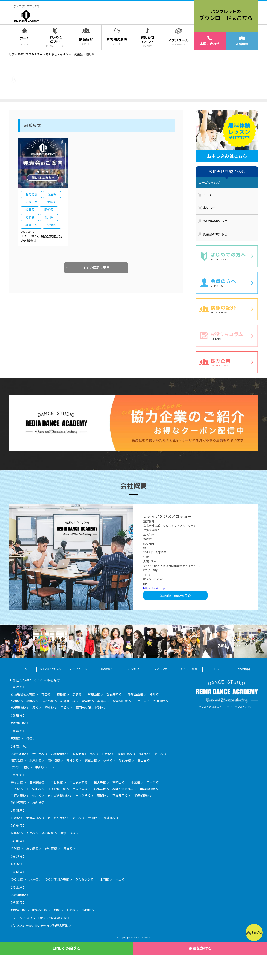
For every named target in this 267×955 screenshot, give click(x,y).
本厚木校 (35, 760)
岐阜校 (15, 833)
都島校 (61, 694)
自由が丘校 (82, 796)
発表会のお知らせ (215, 234)
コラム (216, 669)
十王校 (119, 879)
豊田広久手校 (57, 818)
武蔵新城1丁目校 (83, 754)
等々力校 (17, 782)
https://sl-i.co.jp (154, 588)
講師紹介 (106, 669)
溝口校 (158, 754)
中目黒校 (57, 782)
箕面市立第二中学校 (89, 708)
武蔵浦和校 (18, 895)
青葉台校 (91, 760)
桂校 (29, 738)
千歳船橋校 (141, 796)
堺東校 (49, 708)
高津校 (143, 754)
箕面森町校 (113, 694)
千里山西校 (135, 694)
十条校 (135, 782)
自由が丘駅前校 (58, 796)
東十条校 (152, 782)
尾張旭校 (109, 818)
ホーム (22, 669)
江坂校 (64, 708)
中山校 (39, 767)
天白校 (76, 818)
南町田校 (118, 782)
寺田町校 (159, 701)
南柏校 (86, 910)
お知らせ (209, 208)
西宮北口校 (18, 723)
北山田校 (143, 760)
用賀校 (101, 796)
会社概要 (244, 669)
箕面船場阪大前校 (23, 694)
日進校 (15, 818)
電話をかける (200, 948)
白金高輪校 (36, 782)
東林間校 (72, 760)
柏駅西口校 (39, 910)
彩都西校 (94, 694)
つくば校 (17, 879)
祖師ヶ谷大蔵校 (123, 789)
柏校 (57, 910)
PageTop (257, 932)
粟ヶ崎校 (32, 848)
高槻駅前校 (18, 708)
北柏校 (70, 910)
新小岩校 (100, 789)
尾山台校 (38, 802)
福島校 (101, 701)
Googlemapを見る (175, 595)
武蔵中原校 (124, 754)
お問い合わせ (209, 40)
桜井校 (153, 694)
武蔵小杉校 (18, 754)
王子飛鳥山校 (57, 789)
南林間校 (54, 760)
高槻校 (15, 701)
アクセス (133, 669)
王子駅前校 (33, 789)
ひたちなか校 (84, 879)
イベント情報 (189, 669)
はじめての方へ (50, 669)
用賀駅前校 (147, 789)
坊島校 (76, 694)
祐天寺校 (100, 782)
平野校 (30, 701)
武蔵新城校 (58, 754)
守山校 (92, 818)
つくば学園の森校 (57, 879)
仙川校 (36, 796)
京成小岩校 (79, 789)
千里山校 (140, 701)
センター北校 (20, 767)
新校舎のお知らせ (215, 221)
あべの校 (48, 701)
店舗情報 (241, 41)
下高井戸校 (119, 796)
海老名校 (17, 760)
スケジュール (78, 669)
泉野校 (67, 848)
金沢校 (15, 848)
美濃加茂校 (67, 833)
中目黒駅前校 (78, 782)
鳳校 (35, 708)
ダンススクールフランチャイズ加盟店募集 (39, 925)
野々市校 (51, 848)
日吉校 (106, 754)
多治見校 (48, 833)
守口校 (45, 694)
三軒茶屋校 (18, 796)
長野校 (15, 864)
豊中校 (86, 701)
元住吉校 (38, 754)
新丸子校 (125, 760)
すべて (207, 195)
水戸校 (33, 879)
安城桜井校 (33, 818)
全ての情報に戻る (96, 267)
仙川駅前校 (18, 802)
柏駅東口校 (18, 910)
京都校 (15, 738)
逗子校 (107, 760)
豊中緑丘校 (120, 701)
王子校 (15, 789)
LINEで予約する (67, 948)
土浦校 (104, 879)
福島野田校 (67, 701)
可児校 (30, 833)
